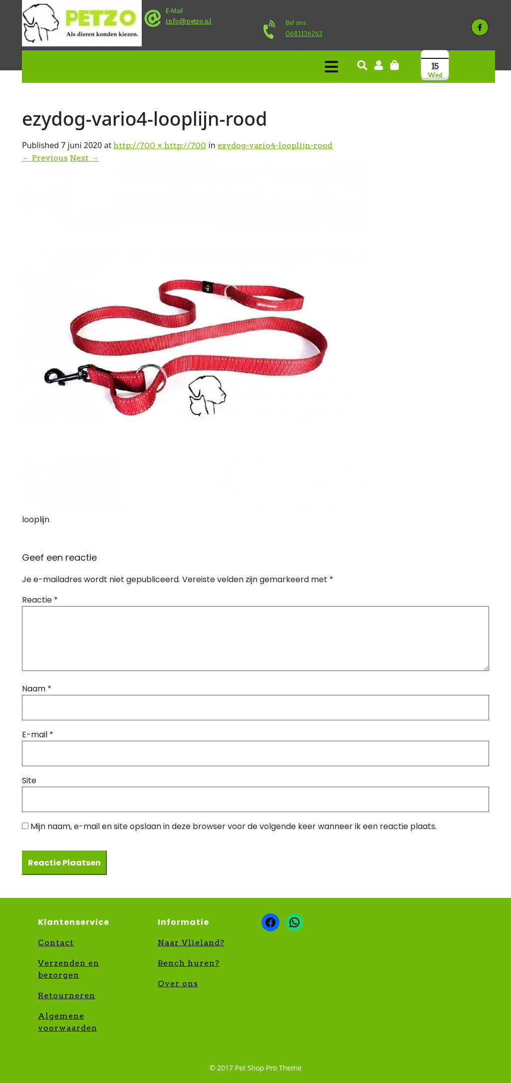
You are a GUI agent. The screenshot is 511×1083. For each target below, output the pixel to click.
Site (29, 780)
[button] (182, 66)
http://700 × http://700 (159, 145)
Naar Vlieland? (191, 942)
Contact (56, 942)
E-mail (37, 734)
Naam (36, 688)
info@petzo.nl (189, 21)
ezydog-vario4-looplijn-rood (275, 145)
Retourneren (66, 995)
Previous (45, 158)
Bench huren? (189, 963)
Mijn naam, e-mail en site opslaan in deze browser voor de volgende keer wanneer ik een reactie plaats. (233, 826)
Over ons (178, 983)
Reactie (40, 600)
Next (84, 158)
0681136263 (303, 33)
